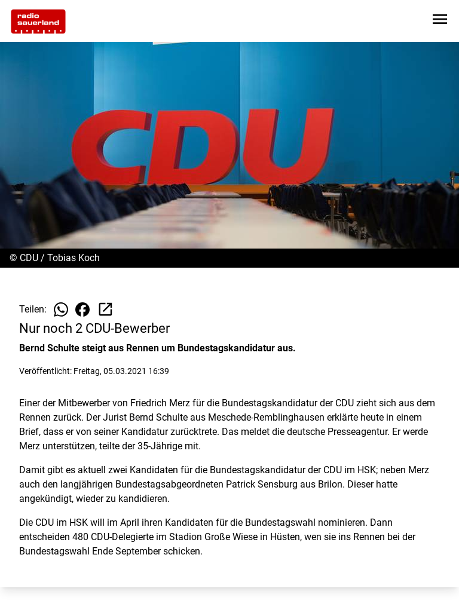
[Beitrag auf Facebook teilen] (82, 309)
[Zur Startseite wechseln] (38, 21)
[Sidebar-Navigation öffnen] (439, 21)
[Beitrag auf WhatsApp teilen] (61, 309)
